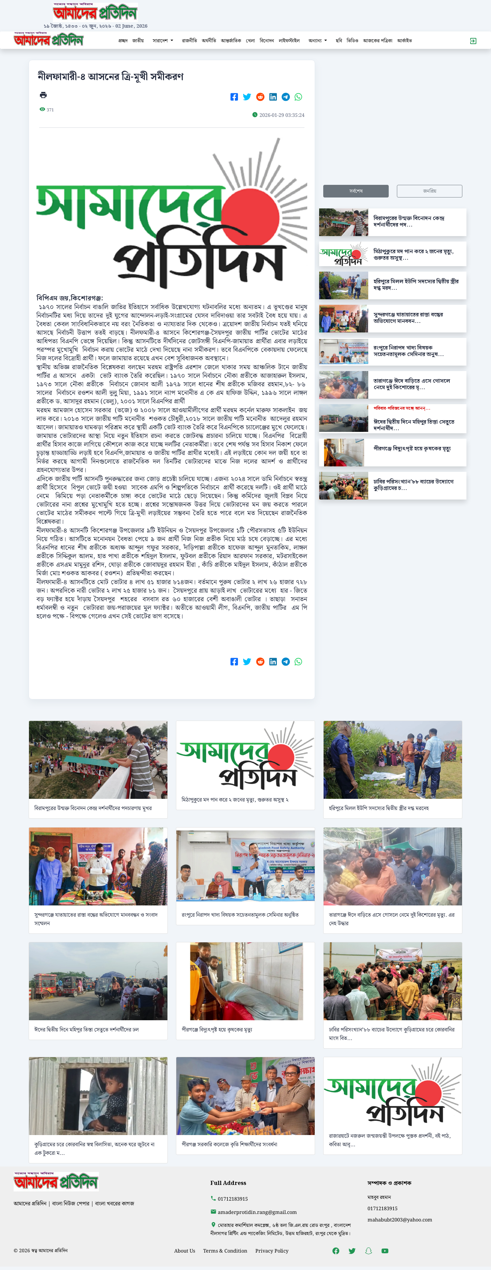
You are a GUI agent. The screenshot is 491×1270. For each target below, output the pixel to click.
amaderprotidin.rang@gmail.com (257, 1212)
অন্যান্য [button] (316, 41)
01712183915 (233, 1199)
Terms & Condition (225, 1251)
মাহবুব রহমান (379, 1197)
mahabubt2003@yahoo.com (400, 1220)
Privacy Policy (271, 1251)
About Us (184, 1251)
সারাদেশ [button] (161, 41)
